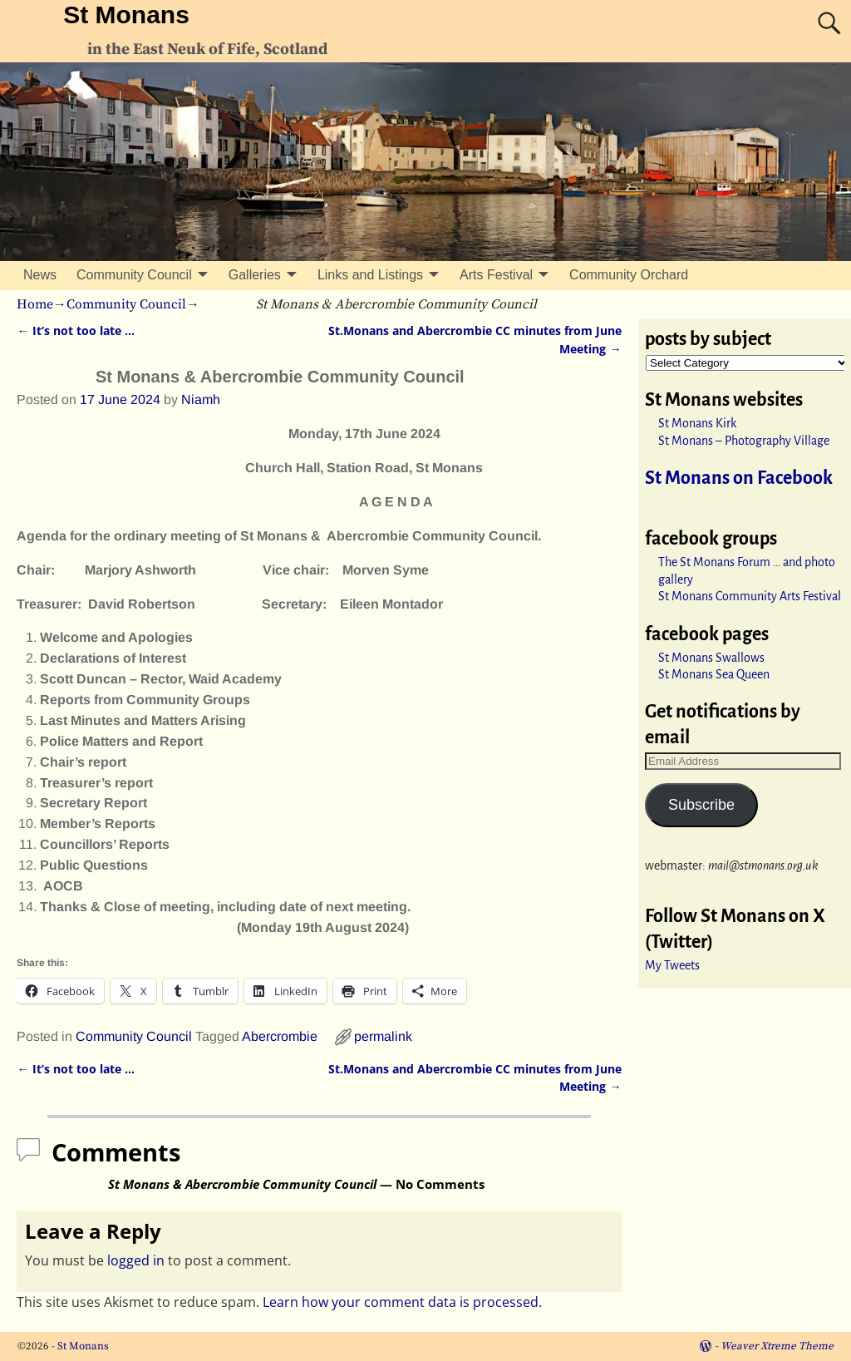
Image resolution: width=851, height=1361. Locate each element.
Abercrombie (279, 1036)
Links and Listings (370, 275)
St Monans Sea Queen (714, 674)
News (40, 275)
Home (35, 304)
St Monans (126, 14)
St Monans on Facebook (739, 478)
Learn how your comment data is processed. (402, 1302)
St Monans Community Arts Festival (749, 596)
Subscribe (701, 804)
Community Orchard (628, 275)
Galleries (255, 275)
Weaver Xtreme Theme (777, 1346)
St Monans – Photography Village (743, 440)
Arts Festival (496, 275)
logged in (136, 1260)
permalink (383, 1036)
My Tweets (672, 965)
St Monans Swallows (711, 657)
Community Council (134, 275)
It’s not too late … (75, 330)
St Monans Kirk (697, 423)
